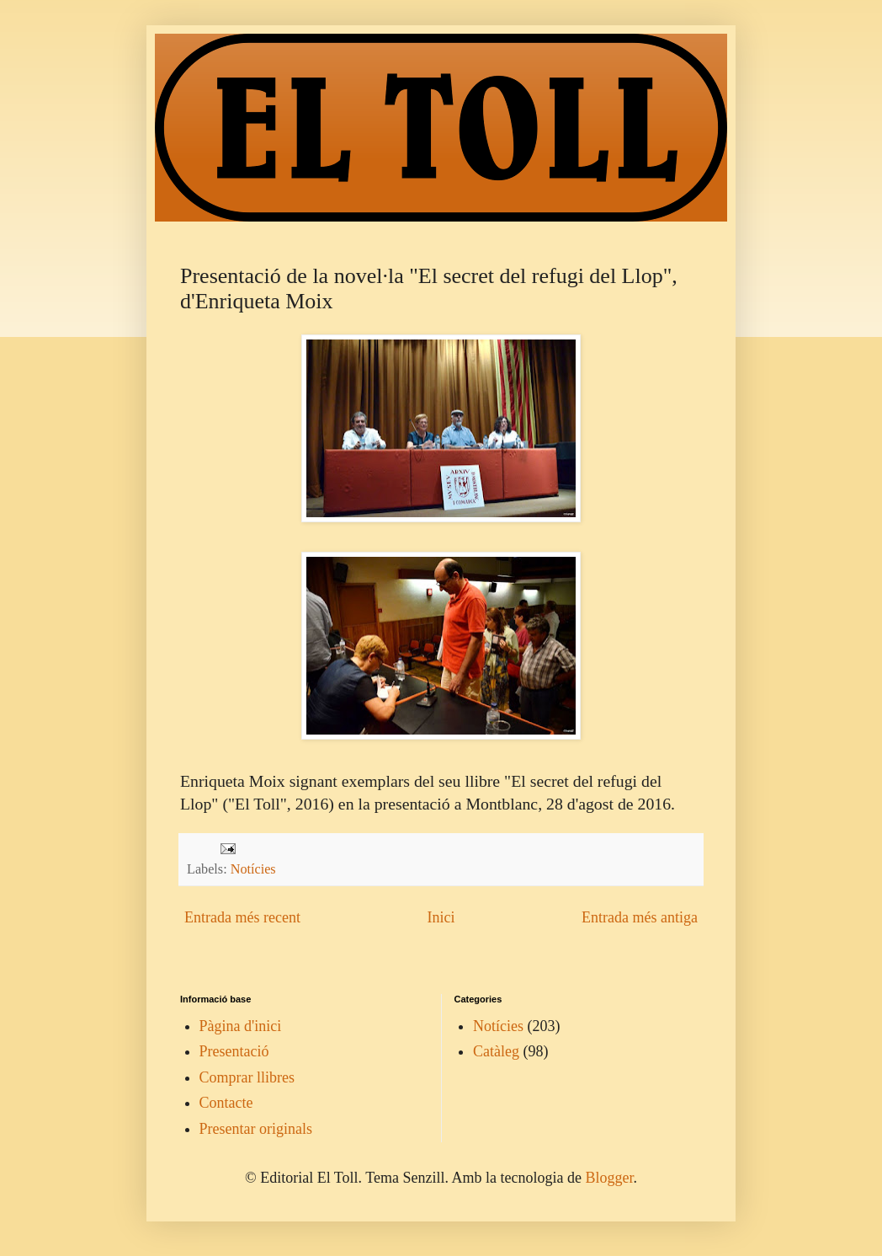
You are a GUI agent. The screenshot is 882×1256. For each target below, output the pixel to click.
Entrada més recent (242, 917)
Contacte (226, 1102)
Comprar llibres (247, 1077)
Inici (440, 917)
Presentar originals (255, 1128)
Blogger (609, 1177)
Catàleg (496, 1051)
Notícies (253, 869)
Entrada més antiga (640, 917)
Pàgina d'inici (240, 1026)
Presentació (234, 1051)
